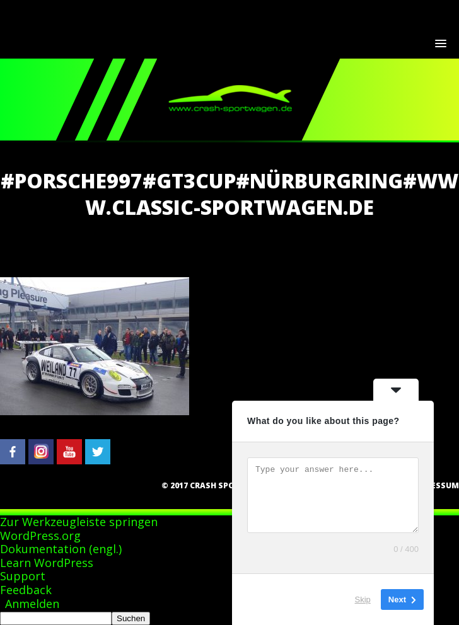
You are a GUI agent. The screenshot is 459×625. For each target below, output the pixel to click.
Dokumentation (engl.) (61, 548)
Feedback (26, 589)
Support (22, 575)
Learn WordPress (46, 562)
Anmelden (32, 603)
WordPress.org (40, 535)
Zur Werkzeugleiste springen (79, 521)
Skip (363, 599)
